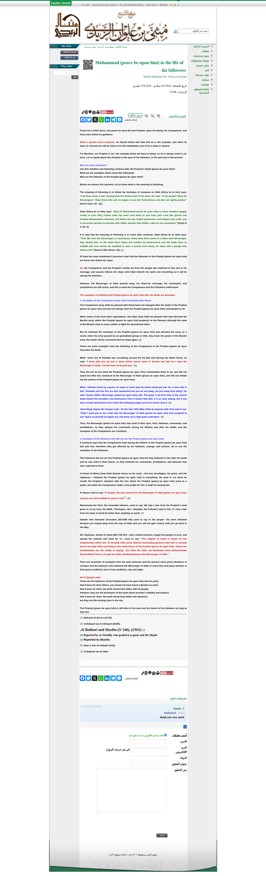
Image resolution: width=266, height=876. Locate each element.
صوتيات (205, 84)
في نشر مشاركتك (69, 52)
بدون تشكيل (135, 115)
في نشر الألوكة (69, 57)
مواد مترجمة (202, 75)
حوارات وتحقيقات (200, 61)
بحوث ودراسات (201, 56)
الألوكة (112, 854)
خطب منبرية (202, 65)
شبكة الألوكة (121, 47)
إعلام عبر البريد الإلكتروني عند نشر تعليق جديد (146, 736)
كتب (207, 70)
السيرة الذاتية (201, 46)
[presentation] (161, 825)
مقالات (205, 51)
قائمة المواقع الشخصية (201, 91)
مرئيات (205, 80)
